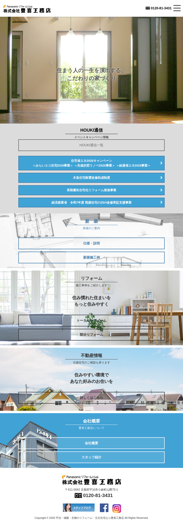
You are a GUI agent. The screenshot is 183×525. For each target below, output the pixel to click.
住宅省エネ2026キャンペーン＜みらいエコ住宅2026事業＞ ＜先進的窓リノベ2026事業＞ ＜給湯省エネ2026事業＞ (91, 163)
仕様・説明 (91, 243)
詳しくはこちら (91, 398)
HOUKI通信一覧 (91, 145)
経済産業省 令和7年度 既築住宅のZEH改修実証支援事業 (91, 202)
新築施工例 (91, 257)
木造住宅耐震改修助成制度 (91, 177)
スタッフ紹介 (91, 457)
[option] (91, 70)
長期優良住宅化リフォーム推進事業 (91, 190)
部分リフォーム (91, 334)
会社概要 (91, 443)
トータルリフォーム (91, 320)
